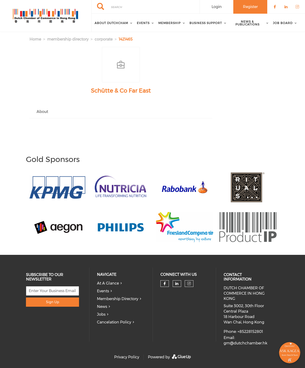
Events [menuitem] (143, 23)
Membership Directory (117, 299)
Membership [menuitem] (169, 23)
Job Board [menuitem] (282, 23)
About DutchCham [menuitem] (111, 23)
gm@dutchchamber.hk (245, 343)
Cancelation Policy (114, 322)
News (102, 306)
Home (35, 39)
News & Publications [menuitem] (247, 23)
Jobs (101, 314)
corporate (104, 39)
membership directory (67, 39)
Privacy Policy (126, 357)
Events (103, 291)
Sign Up (52, 302)
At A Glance (108, 283)
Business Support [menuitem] (205, 23)
